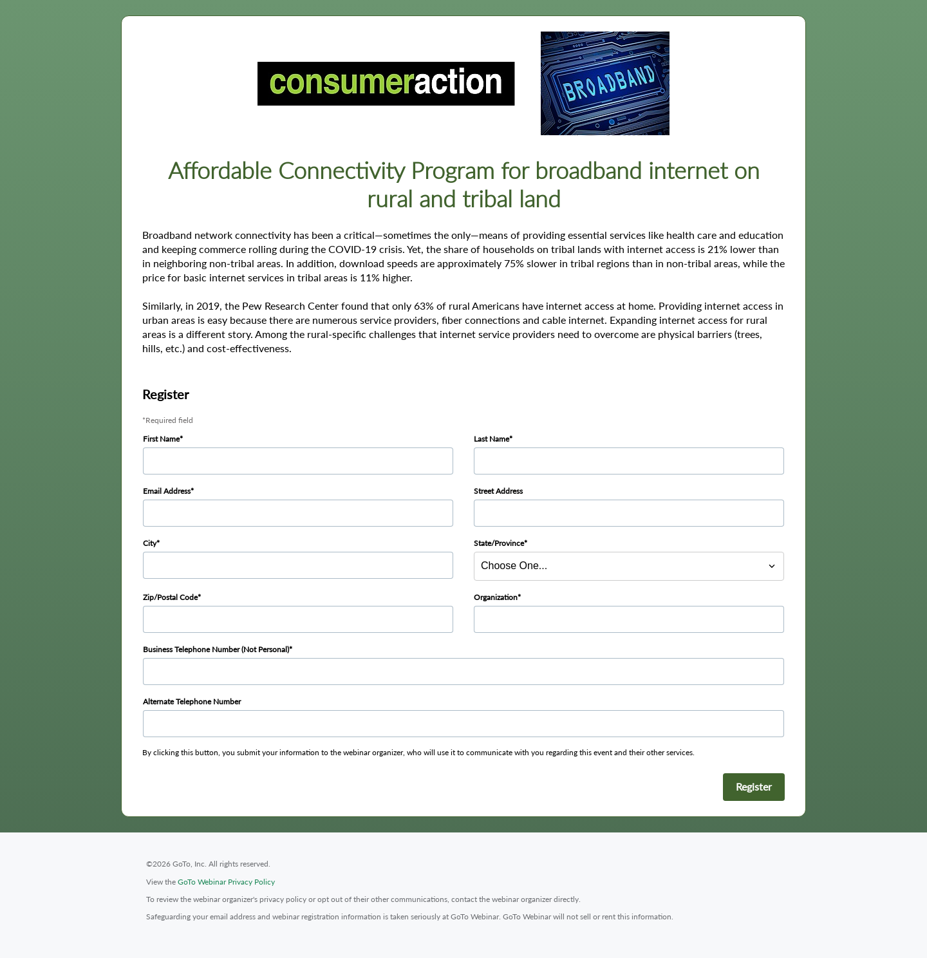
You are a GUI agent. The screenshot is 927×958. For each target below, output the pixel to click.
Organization (496, 597)
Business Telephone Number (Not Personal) (216, 649)
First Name (161, 439)
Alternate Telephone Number (192, 701)
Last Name (491, 439)
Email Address (167, 491)
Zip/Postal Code (170, 597)
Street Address (498, 491)
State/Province (499, 543)
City (149, 543)
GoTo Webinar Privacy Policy (226, 882)
